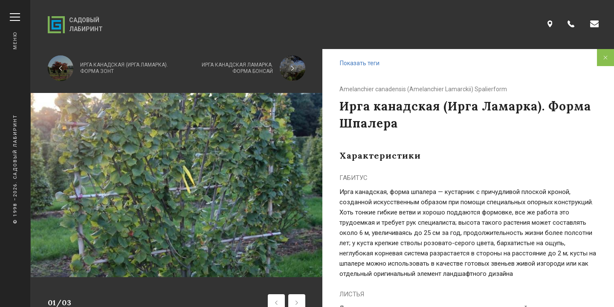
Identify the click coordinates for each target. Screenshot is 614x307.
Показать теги (359, 63)
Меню (15, 31)
